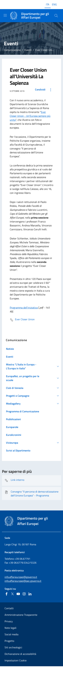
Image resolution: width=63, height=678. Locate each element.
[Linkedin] (30, 594)
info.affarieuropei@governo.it (21, 577)
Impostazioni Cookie (16, 660)
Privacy (9, 621)
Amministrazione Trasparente (21, 615)
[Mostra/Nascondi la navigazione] (5, 15)
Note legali (10, 628)
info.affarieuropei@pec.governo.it (23, 581)
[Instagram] (24, 594)
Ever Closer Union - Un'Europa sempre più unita (30, 116)
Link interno (14, 480)
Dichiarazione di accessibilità (20, 654)
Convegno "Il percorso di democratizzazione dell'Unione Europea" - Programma (31, 493)
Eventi (28, 50)
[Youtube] (18, 594)
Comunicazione (12, 50)
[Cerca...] (56, 16)
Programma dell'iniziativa (24, 308)
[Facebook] (6, 594)
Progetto (9, 641)
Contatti (9, 608)
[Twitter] (12, 594)
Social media (11, 634)
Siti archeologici (13, 647)
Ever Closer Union (22, 320)
